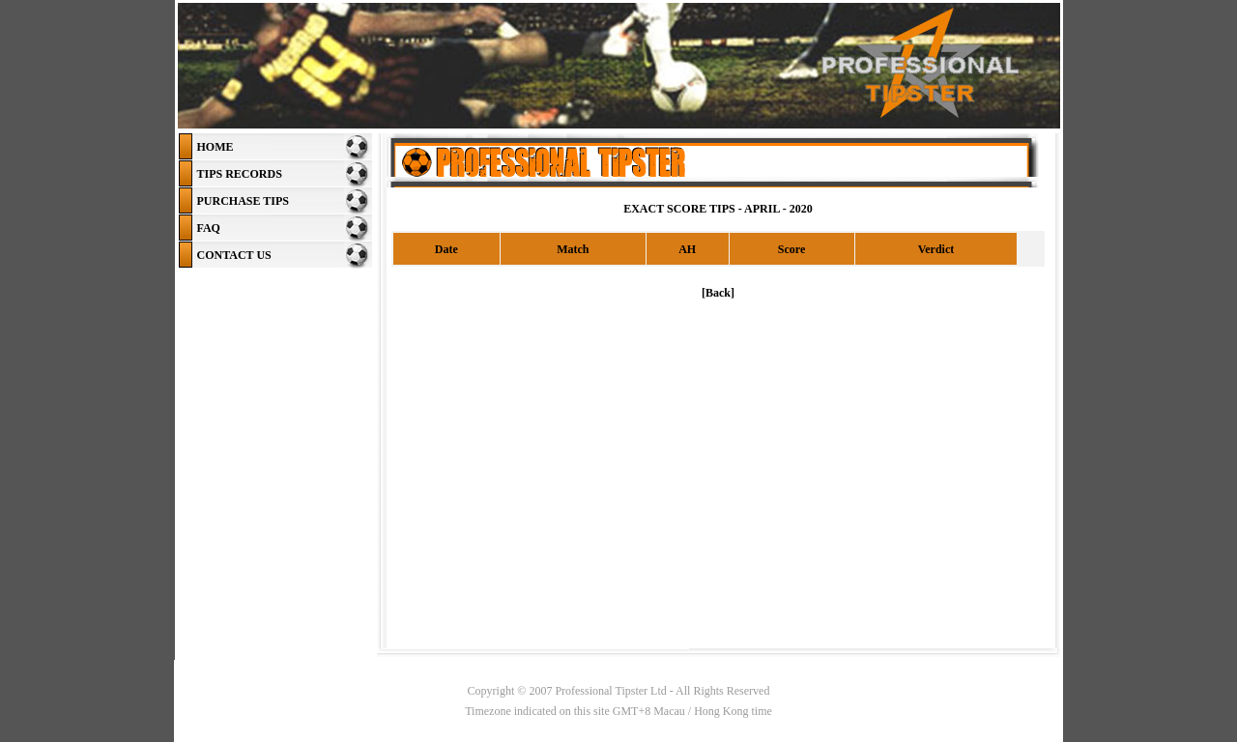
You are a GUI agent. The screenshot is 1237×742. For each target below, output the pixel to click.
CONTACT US (234, 255)
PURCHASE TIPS (243, 201)
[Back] (718, 293)
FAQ (208, 228)
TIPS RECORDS (239, 174)
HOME (215, 147)
